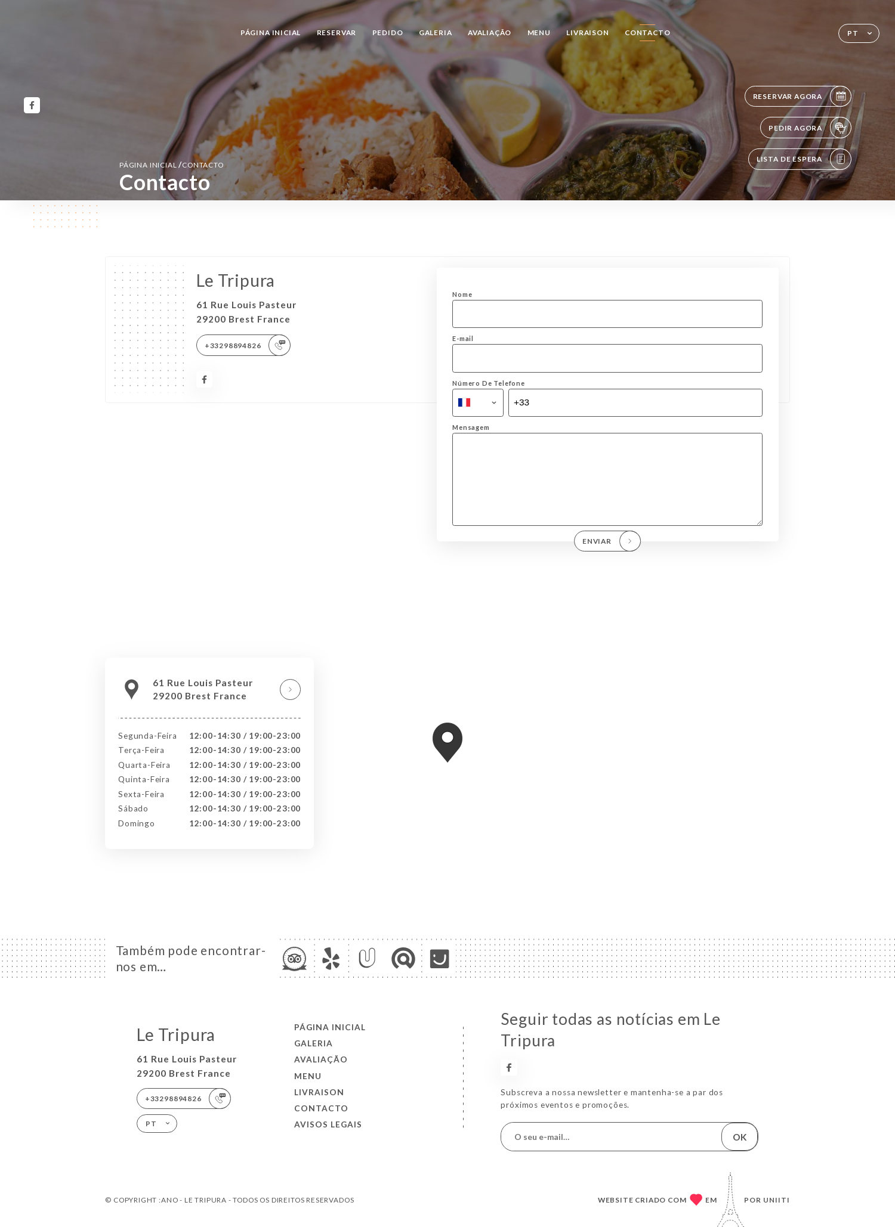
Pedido (387, 32)
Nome (462, 294)
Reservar (337, 32)
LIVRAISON (587, 32)
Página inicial (270, 32)
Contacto (648, 32)
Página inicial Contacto (171, 164)
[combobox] (477, 403)
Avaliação (489, 32)
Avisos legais (328, 1124)
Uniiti (776, 1199)
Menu (539, 32)
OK (739, 1137)
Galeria (435, 32)
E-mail (463, 338)
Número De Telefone (488, 383)
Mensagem (471, 427)
